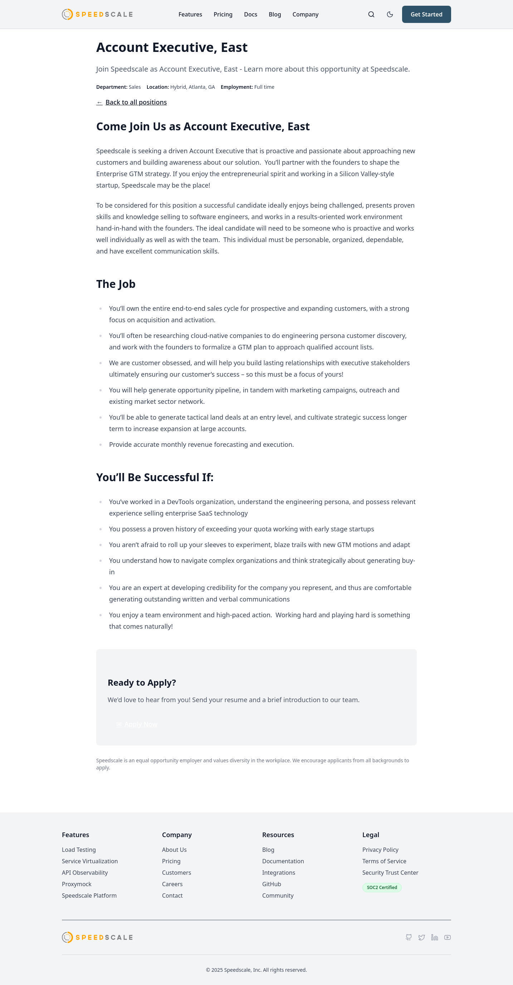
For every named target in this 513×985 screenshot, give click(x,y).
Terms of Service (384, 861)
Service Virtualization (90, 861)
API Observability (85, 873)
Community (278, 895)
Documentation (283, 861)
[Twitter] (421, 937)
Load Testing (79, 850)
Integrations (278, 873)
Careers (172, 884)
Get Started (427, 14)
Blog (275, 14)
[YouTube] (447, 937)
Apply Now (136, 724)
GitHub (271, 884)
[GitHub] (408, 937)
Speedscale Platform (89, 895)
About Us (174, 850)
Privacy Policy (380, 850)
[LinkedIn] (434, 937)
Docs (250, 14)
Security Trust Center (390, 873)
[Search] (371, 14)
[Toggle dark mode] (389, 14)
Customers (176, 873)
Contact (172, 895)
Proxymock (77, 884)
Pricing (223, 14)
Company (306, 14)
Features (190, 14)
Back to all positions (131, 102)
